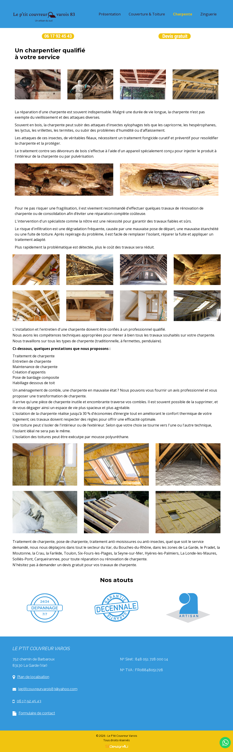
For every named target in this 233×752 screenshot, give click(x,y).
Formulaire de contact (34, 713)
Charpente (182, 14)
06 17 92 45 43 (27, 701)
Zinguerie (208, 14)
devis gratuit (72, 564)
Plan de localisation (31, 677)
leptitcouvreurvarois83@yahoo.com (45, 689)
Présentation (110, 14)
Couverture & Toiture (147, 14)
